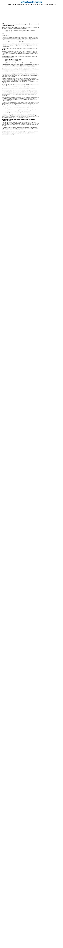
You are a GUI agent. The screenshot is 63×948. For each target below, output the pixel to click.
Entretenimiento (20, 4)
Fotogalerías (40, 4)
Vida (26, 4)
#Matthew (21, 110)
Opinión (46, 4)
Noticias (14, 4)
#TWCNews (11, 110)
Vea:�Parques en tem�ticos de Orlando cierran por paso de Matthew (18, 88)
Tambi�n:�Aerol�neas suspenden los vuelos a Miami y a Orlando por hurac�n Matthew (18, 120)
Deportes (30, 4)
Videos (34, 4)
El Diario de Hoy (52, 4)
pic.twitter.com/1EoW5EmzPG (30, 110)
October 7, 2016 (26, 112)
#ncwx (16, 110)
